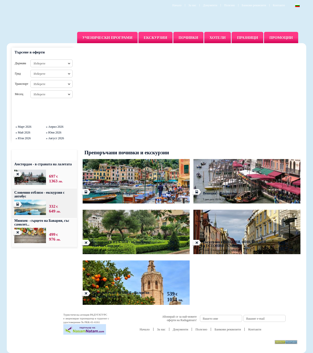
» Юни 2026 (53, 132)
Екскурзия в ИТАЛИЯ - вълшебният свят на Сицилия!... (121, 244)
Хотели (218, 38)
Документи (210, 5)
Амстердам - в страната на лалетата (43, 164)
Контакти (279, 5)
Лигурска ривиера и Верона (114, 193)
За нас (192, 5)
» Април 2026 (55, 126)
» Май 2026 (23, 132)
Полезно (229, 5)
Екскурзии (155, 38)
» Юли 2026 (23, 138)
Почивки (188, 38)
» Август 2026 (55, 138)
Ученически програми (107, 38)
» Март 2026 (23, 126)
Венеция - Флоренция (220, 193)
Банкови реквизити (254, 5)
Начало (177, 5)
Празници (247, 38)
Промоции (281, 38)
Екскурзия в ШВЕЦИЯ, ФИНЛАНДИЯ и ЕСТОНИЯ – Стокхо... (234, 244)
